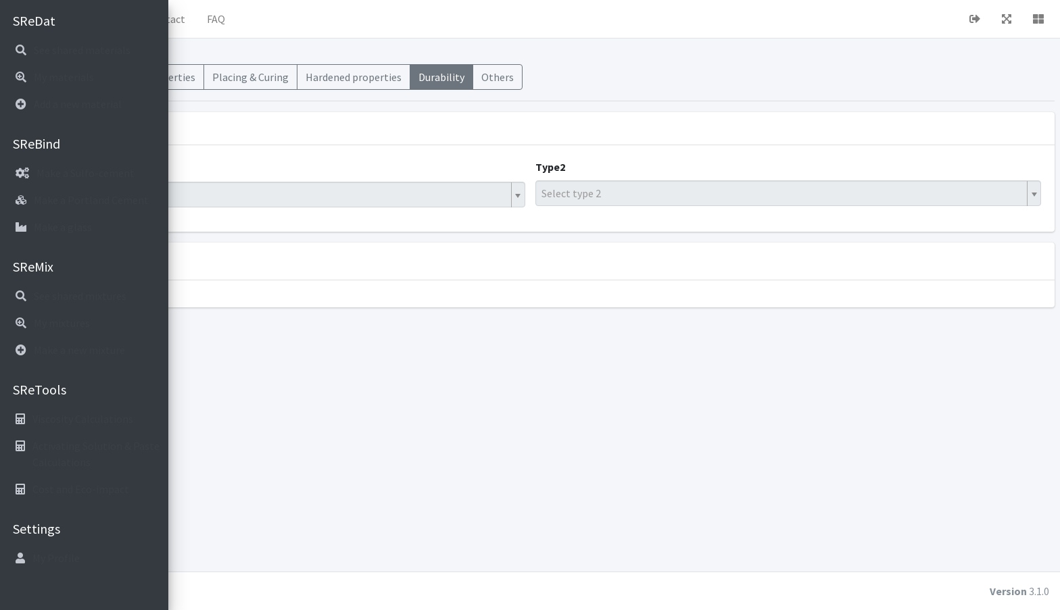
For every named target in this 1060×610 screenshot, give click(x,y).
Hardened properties (523, 77)
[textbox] (825, 193)
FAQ (385, 19)
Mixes (196, 77)
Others (666, 77)
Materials (248, 77)
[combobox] (399, 194)
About (280, 19)
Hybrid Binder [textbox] (225, 194)
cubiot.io (270, 591)
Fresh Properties (325, 77)
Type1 (203, 167)
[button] (190, 18)
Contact (335, 19)
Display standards (294, 261)
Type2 (635, 167)
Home (230, 19)
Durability (610, 77)
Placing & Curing (419, 77)
